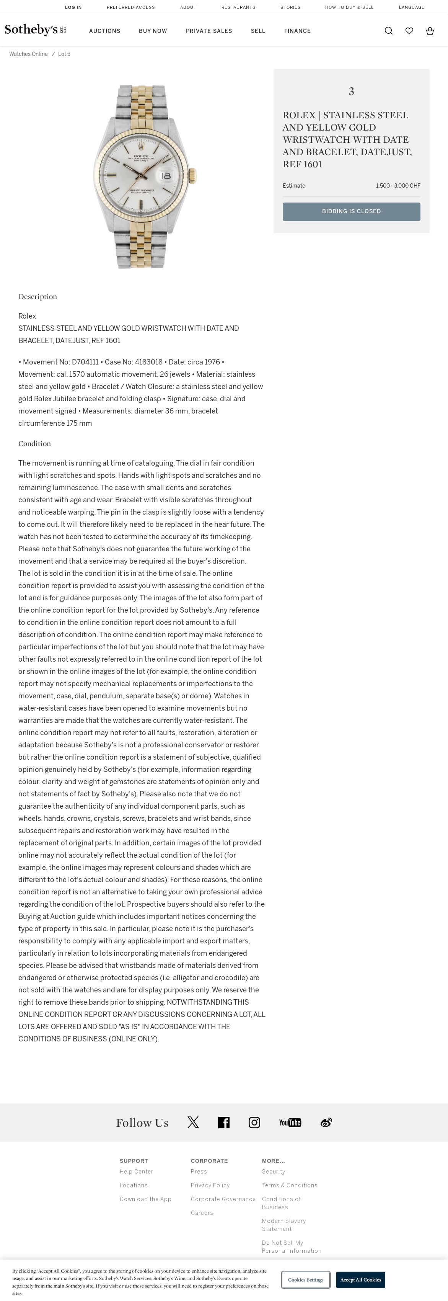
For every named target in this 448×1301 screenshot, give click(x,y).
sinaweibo (326, 1122)
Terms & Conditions (290, 1185)
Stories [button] (290, 7)
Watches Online (28, 54)
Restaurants (239, 7)
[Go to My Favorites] (409, 30)
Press (199, 1172)
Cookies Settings (306, 1279)
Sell (258, 31)
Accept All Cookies (360, 1279)
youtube (290, 1122)
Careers (202, 1213)
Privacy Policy (210, 1185)
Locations (134, 1185)
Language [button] (412, 7)
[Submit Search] (389, 30)
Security (273, 1172)
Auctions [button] (105, 31)
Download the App (146, 1199)
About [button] (188, 7)
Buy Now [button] (153, 31)
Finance (297, 31)
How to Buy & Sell (349, 7)
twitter (193, 1122)
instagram (254, 1122)
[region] (224, 1280)
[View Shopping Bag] (430, 30)
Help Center (136, 1172)
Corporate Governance (223, 1199)
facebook (224, 1122)
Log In (73, 7)
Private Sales (209, 31)
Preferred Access (131, 7)
